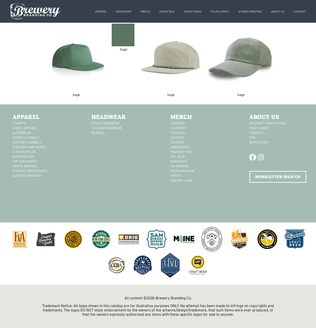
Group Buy (167, 11)
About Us (277, 11)
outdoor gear (182, 171)
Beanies (97, 133)
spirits (176, 176)
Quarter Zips (23, 156)
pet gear (177, 156)
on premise (179, 166)
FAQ (252, 137)
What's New (193, 11)
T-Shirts (19, 123)
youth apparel (25, 166)
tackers (177, 142)
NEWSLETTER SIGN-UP (278, 176)
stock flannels (26, 137)
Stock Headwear (105, 123)
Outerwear (22, 133)
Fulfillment (220, 11)
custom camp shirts (29, 147)
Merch (145, 11)
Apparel (101, 11)
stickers (177, 133)
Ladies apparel (25, 128)
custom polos (24, 152)
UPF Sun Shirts (25, 161)
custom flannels (27, 142)
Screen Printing (250, 11)
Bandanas (178, 161)
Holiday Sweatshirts (30, 171)
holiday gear (181, 180)
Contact (299, 11)
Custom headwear (106, 128)
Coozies (177, 137)
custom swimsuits (27, 176)
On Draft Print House (267, 123)
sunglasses (180, 147)
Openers (177, 123)
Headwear (123, 11)
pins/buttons (181, 152)
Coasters (178, 128)
